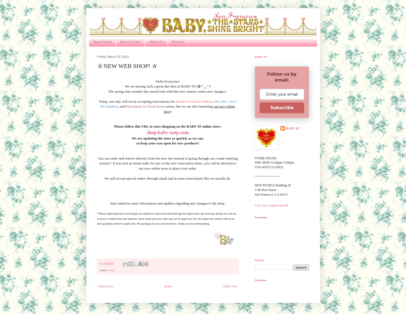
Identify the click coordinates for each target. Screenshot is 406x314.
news (112, 270)
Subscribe (282, 107)
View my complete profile (272, 205)
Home (168, 286)
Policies (178, 42)
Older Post (230, 286)
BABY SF (293, 128)
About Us (156, 42)
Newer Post (106, 286)
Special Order (130, 42)
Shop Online (102, 42)
